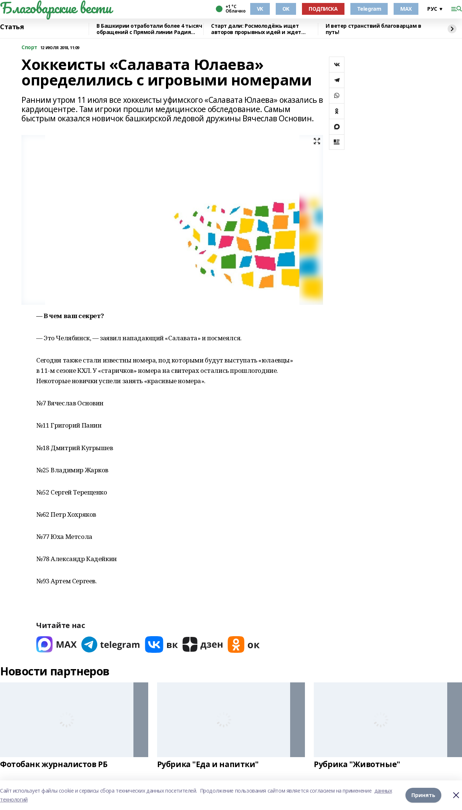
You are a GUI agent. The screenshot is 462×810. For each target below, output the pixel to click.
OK (285, 8)
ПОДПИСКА (323, 8)
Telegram (369, 8)
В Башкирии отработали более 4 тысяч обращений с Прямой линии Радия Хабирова (149, 29)
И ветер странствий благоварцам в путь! (373, 29)
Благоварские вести (55, 8)
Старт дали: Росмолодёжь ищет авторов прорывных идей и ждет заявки (256, 29)
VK (260, 8)
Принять (423, 795)
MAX (406, 8)
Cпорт (29, 47)
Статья (12, 27)
